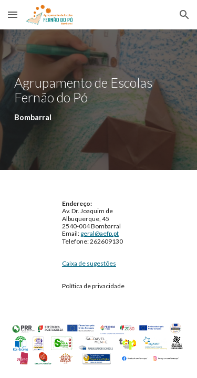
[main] (99, 99)
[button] (12, 14)
